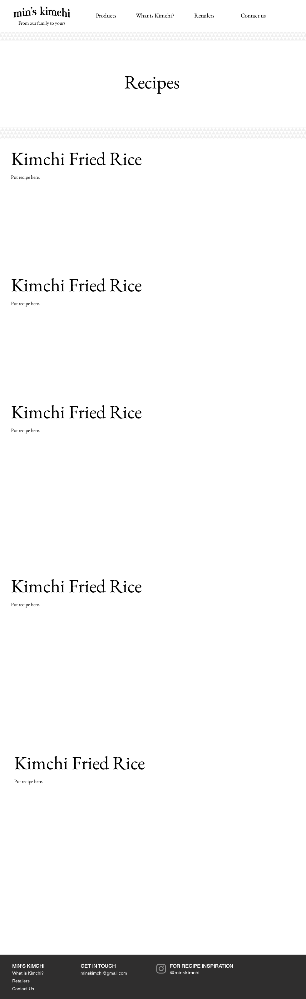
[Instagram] (161, 968)
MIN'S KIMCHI (28, 966)
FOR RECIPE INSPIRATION (201, 966)
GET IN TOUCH (98, 966)
